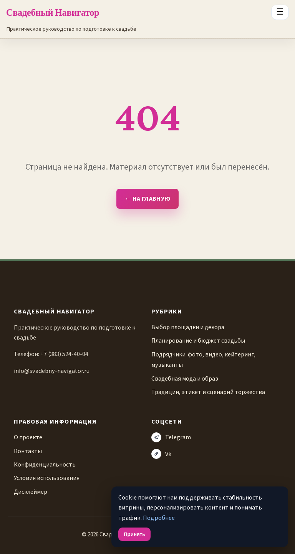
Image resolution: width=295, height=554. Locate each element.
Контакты (28, 451)
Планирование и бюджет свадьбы (198, 340)
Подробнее (159, 518)
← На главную (147, 198)
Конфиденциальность (45, 464)
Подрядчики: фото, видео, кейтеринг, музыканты (203, 359)
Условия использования (47, 477)
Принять (134, 534)
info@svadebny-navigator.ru (51, 370)
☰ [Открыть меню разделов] (280, 11)
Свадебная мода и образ (184, 378)
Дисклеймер (30, 491)
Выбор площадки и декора (187, 327)
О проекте (28, 437)
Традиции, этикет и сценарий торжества (208, 391)
